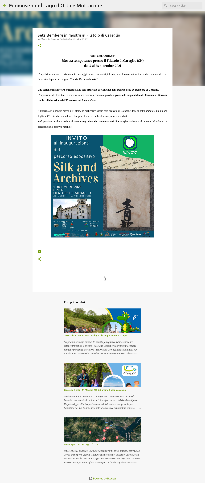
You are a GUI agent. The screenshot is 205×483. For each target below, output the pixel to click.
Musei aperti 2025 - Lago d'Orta (81, 444)
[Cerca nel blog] (185, 5)
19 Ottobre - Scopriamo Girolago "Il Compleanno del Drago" (96, 335)
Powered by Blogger (102, 478)
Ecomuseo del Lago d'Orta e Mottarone (55, 5)
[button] (39, 46)
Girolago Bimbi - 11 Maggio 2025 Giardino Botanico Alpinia (95, 390)
